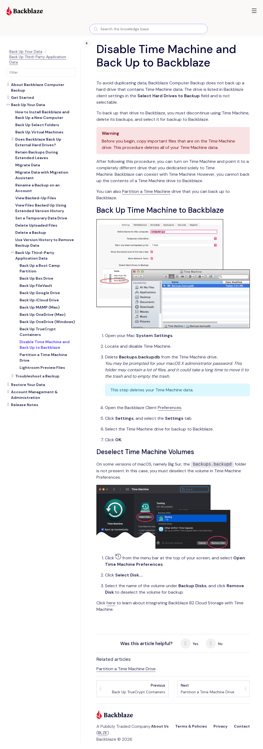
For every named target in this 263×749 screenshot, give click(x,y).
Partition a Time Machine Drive (126, 669)
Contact (242, 726)
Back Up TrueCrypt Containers (138, 688)
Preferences (169, 407)
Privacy (220, 726)
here (111, 603)
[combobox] (148, 29)
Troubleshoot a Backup (37, 376)
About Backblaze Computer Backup (37, 87)
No (214, 643)
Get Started (22, 97)
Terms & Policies (191, 726)
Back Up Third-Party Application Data (34, 255)
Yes (190, 643)
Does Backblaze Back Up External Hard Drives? (38, 142)
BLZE (102, 733)
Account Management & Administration (34, 395)
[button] (254, 10)
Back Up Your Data (25, 51)
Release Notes (24, 404)
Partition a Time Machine (146, 191)
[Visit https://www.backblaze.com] (24, 11)
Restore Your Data (28, 384)
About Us (160, 726)
